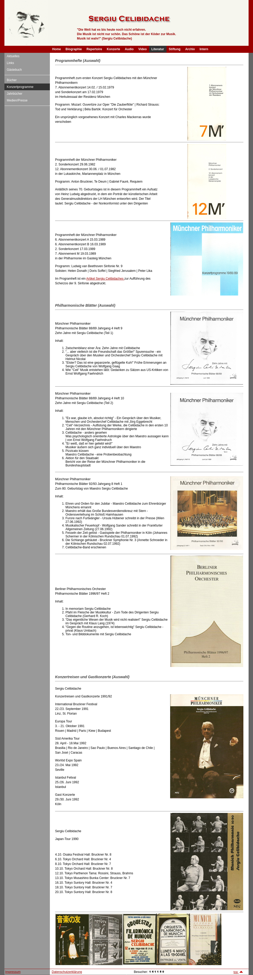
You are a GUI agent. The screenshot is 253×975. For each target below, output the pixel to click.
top (238, 972)
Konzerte (113, 49)
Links (10, 63)
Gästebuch (14, 70)
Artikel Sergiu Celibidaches (105, 278)
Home (56, 49)
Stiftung (175, 49)
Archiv (190, 49)
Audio (129, 49)
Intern (203, 49)
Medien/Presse (17, 100)
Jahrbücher (14, 93)
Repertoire (94, 49)
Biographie (73, 49)
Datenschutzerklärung (67, 972)
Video (142, 49)
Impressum (13, 972)
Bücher (12, 80)
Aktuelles (13, 56)
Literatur (157, 49)
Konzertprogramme (20, 87)
